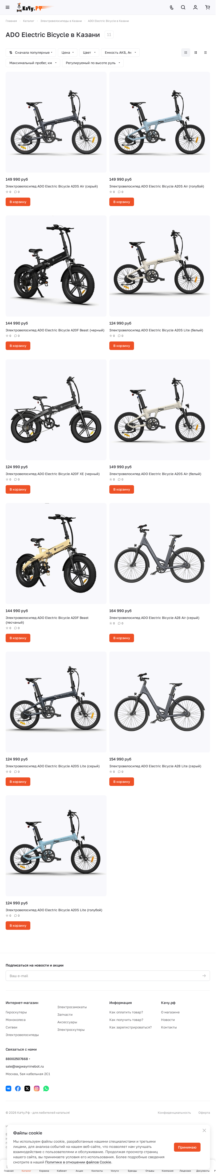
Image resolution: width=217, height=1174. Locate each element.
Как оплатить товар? (126, 1012)
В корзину (18, 202)
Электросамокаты (72, 1007)
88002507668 (17, 1059)
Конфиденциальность (174, 1112)
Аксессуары (67, 1022)
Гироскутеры (16, 1012)
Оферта (204, 1112)
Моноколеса (16, 1020)
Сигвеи (11, 1027)
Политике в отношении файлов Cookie (78, 1162)
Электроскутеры (71, 1030)
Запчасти (65, 1014)
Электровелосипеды (22, 1035)
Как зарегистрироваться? (130, 1027)
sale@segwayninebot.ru (25, 1066)
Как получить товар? (126, 1020)
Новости (168, 1020)
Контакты (169, 1027)
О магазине (170, 1012)
